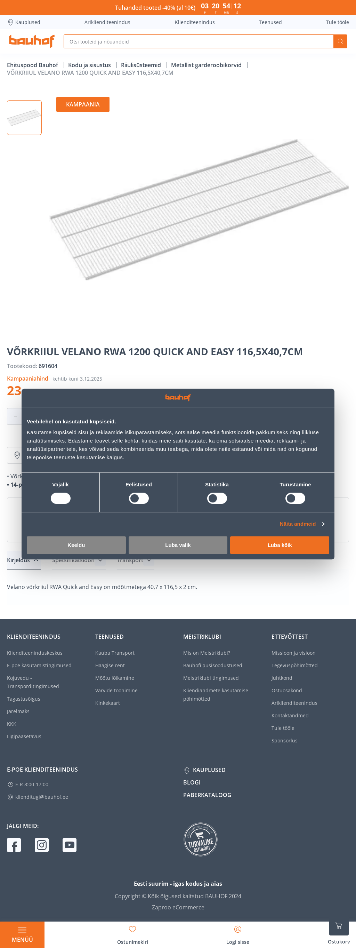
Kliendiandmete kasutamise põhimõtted (215, 694)
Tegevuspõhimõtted (295, 665)
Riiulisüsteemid (141, 65)
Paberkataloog (207, 795)
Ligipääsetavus (24, 736)
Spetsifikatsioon (73, 560)
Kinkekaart (107, 703)
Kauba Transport (115, 653)
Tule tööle (337, 22)
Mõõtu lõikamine (114, 678)
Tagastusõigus (23, 698)
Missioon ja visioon (294, 653)
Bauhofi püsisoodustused (212, 665)
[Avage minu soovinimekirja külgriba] (132, 932)
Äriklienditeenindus (107, 22)
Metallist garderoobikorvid (207, 65)
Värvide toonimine (116, 690)
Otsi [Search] (340, 41)
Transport (130, 560)
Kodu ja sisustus (90, 65)
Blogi (192, 782)
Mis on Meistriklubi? (206, 653)
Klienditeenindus (195, 22)
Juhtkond (282, 678)
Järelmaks (18, 711)
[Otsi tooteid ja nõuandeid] (198, 41)
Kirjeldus (18, 560)
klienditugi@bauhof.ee (41, 797)
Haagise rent (110, 665)
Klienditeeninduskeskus (35, 653)
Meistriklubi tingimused (211, 678)
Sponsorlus (285, 740)
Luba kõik (280, 545)
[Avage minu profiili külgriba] (237, 932)
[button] (24, 117)
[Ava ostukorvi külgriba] (339, 931)
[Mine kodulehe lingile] (32, 41)
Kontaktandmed (290, 715)
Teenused (270, 22)
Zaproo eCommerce (178, 907)
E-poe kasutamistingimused (39, 665)
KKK (11, 723)
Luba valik (178, 545)
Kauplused (23, 22)
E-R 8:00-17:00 (31, 784)
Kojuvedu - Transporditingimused (33, 682)
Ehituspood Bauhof (33, 65)
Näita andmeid (298, 524)
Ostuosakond (287, 690)
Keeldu (76, 545)
